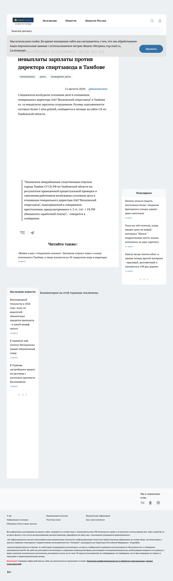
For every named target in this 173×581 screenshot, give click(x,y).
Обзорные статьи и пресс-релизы (22, 524)
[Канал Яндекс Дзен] (158, 503)
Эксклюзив (50, 20)
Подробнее (135, 542)
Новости (71, 20)
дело (43, 76)
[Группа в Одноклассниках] (150, 503)
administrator (98, 89)
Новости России (95, 20)
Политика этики (53, 520)
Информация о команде (17, 520)
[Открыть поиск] (152, 20)
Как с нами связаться (95, 520)
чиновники (27, 76)
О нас (9, 516)
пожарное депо (61, 76)
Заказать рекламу (21, 30)
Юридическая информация (98, 516)
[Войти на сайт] (160, 20)
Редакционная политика (57, 516)
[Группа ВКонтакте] (142, 503)
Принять (151, 48)
